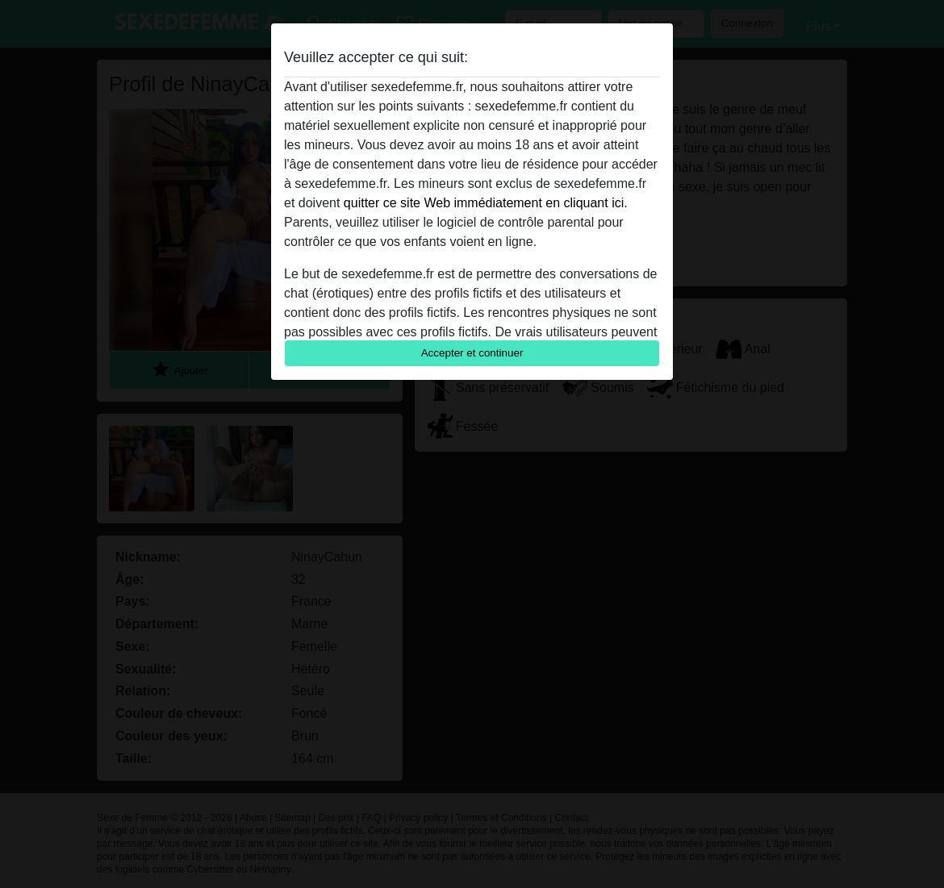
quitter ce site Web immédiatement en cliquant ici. (486, 203)
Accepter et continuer (472, 353)
